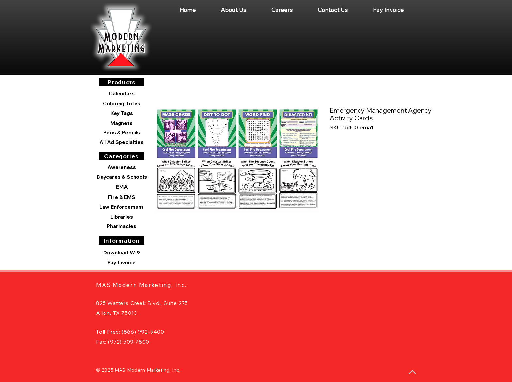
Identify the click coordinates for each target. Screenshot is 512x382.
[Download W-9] (121, 252)
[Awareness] (121, 167)
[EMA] (122, 186)
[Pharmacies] (121, 226)
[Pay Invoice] (121, 262)
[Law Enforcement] (121, 207)
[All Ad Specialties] (121, 142)
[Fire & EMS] (121, 197)
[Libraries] (121, 216)
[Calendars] (121, 93)
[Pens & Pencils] (121, 132)
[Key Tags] (121, 113)
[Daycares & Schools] (122, 177)
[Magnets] (121, 123)
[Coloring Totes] (121, 103)
